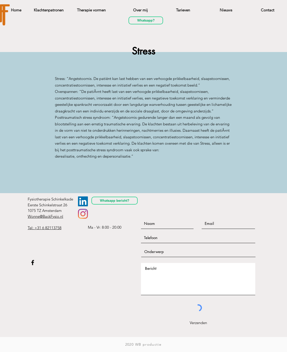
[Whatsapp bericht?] (114, 201)
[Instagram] (83, 214)
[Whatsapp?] (146, 20)
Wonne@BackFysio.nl (45, 216)
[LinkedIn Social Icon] (83, 201)
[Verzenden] (198, 322)
